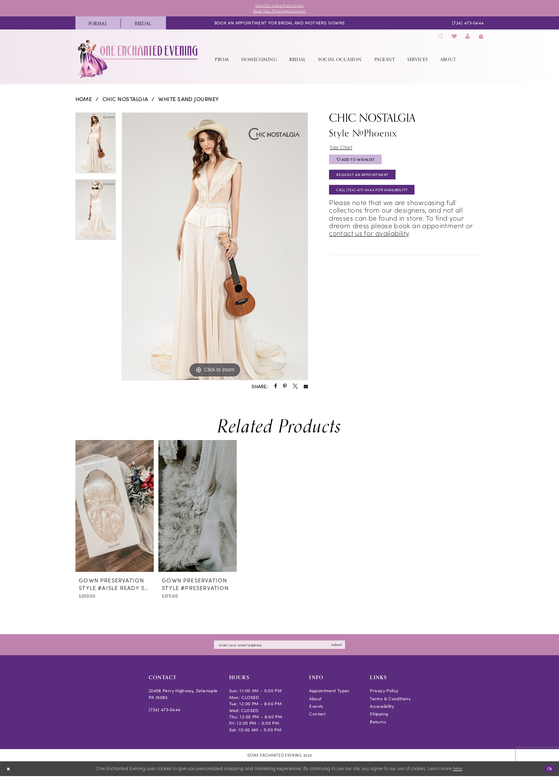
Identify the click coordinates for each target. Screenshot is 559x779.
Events (316, 709)
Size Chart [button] (343, 149)
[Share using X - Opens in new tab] (295, 388)
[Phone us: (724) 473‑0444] (468, 25)
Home (83, 101)
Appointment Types (329, 694)
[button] (467, 38)
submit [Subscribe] (347, 647)
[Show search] (440, 38)
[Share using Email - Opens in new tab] (306, 388)
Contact (317, 717)
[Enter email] (279, 647)
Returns (378, 724)
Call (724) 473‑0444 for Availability (380, 200)
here (457, 771)
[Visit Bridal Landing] (143, 25)
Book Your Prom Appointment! (279, 12)
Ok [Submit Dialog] (549, 771)
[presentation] (114, 508)
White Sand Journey (188, 101)
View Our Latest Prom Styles (279, 6)
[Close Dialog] (9, 771)
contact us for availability (369, 244)
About (315, 701)
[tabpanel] (95, 148)
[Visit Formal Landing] (98, 25)
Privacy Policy (384, 694)
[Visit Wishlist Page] (454, 38)
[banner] (138, 61)
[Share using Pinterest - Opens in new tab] (284, 388)
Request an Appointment (369, 182)
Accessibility (382, 709)
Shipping (379, 717)
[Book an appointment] (279, 25)
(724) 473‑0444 (165, 713)
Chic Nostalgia (125, 101)
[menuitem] (98, 25)
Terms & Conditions (390, 701)
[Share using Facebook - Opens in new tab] (275, 388)
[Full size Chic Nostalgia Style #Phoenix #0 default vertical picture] (215, 248)
